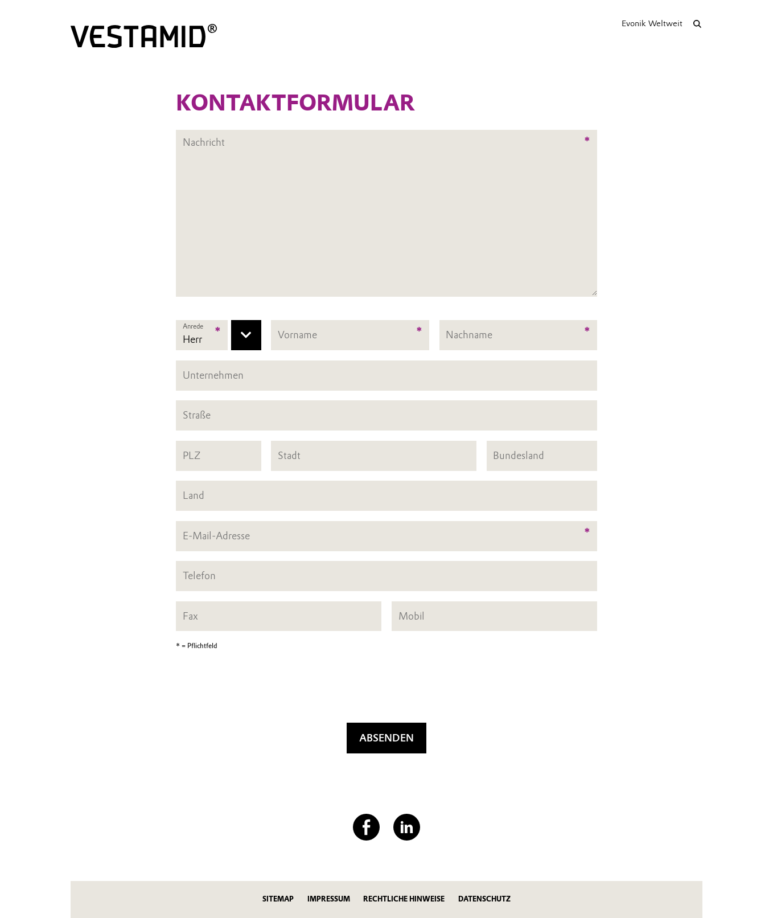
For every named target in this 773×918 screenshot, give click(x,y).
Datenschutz (484, 899)
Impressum (328, 899)
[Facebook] (366, 827)
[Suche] (697, 23)
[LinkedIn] (406, 827)
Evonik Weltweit (652, 23)
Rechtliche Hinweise (404, 899)
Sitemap (278, 899)
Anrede (193, 326)
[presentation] (386, 690)
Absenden (386, 738)
